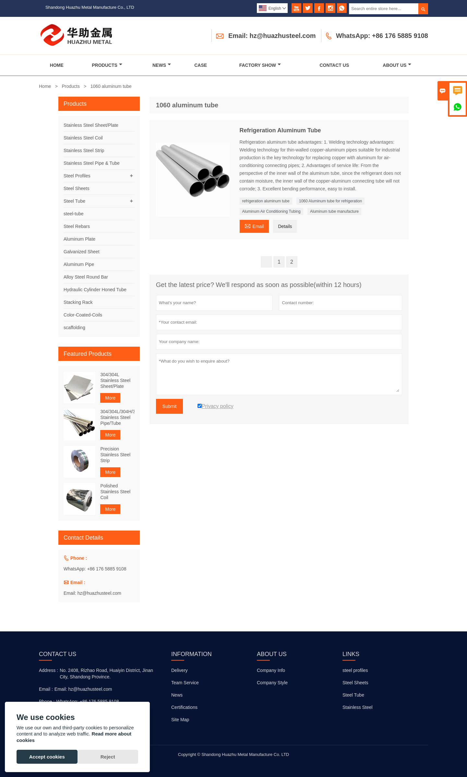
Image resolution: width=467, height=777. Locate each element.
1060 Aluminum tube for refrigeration (330, 201)
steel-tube (73, 213)
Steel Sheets (76, 188)
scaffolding (74, 327)
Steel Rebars (77, 226)
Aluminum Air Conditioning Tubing (271, 211)
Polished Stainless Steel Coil (115, 491)
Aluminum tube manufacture (334, 211)
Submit (169, 406)
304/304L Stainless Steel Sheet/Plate (115, 380)
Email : (46, 689)
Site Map (180, 719)
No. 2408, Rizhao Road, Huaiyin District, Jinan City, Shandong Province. (106, 673)
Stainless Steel (357, 707)
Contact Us (334, 65)
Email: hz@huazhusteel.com (272, 35)
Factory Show (260, 65)
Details (285, 226)
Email (254, 225)
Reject (108, 756)
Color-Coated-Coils (83, 314)
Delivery (179, 670)
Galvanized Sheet (82, 251)
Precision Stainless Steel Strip (115, 454)
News (161, 65)
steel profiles (355, 670)
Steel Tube (74, 201)
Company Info (271, 670)
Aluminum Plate (79, 239)
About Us (397, 65)
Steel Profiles (77, 175)
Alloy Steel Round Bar (86, 277)
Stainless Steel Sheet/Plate (91, 125)
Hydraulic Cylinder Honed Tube (95, 289)
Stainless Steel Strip (84, 150)
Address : (48, 670)
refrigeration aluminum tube (266, 201)
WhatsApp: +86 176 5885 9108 (382, 35)
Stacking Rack (78, 302)
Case (200, 65)
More (110, 397)
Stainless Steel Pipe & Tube (92, 163)
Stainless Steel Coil (83, 137)
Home (57, 65)
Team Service (185, 682)
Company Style (272, 682)
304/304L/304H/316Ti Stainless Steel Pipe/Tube (117, 417)
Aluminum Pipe (79, 264)
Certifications (184, 707)
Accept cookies (47, 756)
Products (107, 65)
